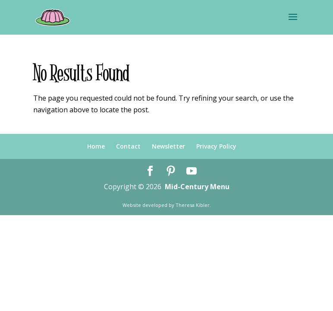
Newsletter (168, 146)
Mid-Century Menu (197, 186)
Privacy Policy (216, 146)
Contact (128, 146)
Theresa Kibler (193, 205)
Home (96, 146)
